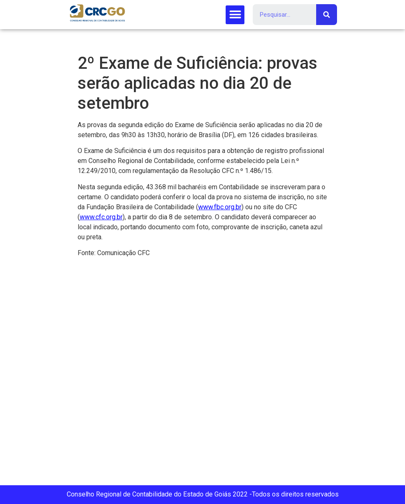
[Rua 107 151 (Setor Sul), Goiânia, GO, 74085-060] (202, 374)
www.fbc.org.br (219, 207)
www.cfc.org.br (101, 217)
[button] (235, 14)
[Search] (326, 14)
